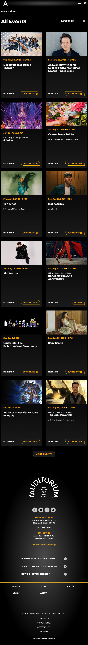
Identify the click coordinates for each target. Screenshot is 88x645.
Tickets (16, 586)
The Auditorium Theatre (5, 3)
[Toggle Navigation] (79, 3)
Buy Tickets (30, 94)
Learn (16, 593)
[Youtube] (40, 510)
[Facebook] (34, 510)
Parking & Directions (43, 545)
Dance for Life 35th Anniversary (60, 277)
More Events (44, 454)
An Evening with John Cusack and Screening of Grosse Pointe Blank (64, 67)
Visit (43, 586)
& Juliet (8, 140)
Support (71, 586)
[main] (44, 239)
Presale (78, 302)
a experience (44, 638)
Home (4, 11)
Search (85, 3)
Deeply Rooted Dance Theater (17, 66)
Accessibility (44, 627)
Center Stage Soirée (61, 134)
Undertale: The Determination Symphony (20, 344)
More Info (8, 94)
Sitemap (44, 631)
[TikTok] (53, 510)
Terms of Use (44, 618)
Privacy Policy (44, 623)
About (43, 593)
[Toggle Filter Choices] (72, 21)
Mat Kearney (56, 203)
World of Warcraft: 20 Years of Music (20, 414)
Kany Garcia (55, 343)
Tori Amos (9, 203)
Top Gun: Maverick (60, 414)
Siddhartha (10, 273)
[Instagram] (47, 510)
